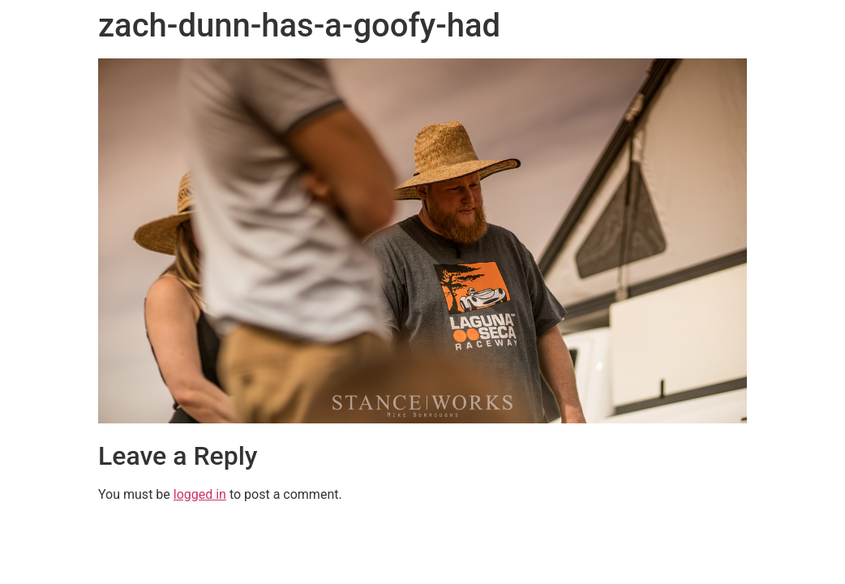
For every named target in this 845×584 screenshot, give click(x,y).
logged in (200, 494)
